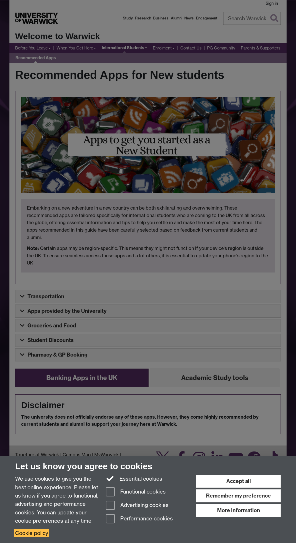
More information (238, 510)
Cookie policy (31, 533)
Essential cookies (134, 478)
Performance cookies (139, 519)
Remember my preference (238, 495)
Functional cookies (136, 492)
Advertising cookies (137, 505)
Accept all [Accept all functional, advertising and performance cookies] (238, 481)
